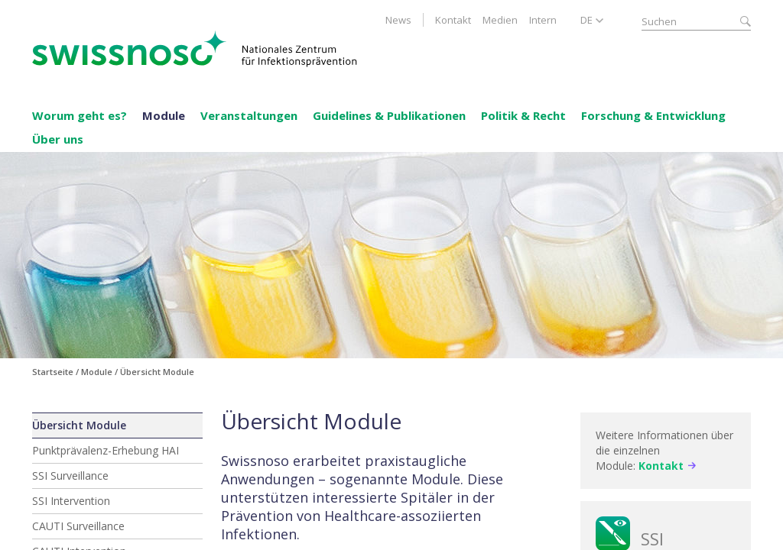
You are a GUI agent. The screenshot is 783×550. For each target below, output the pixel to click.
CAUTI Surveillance (78, 526)
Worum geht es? (79, 115)
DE (586, 20)
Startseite (52, 371)
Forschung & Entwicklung (653, 115)
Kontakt (453, 20)
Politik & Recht (523, 115)
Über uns (57, 139)
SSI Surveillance (70, 475)
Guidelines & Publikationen (389, 115)
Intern (543, 20)
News (398, 20)
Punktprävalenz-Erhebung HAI (105, 450)
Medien (500, 20)
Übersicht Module (79, 425)
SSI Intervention (71, 500)
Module (163, 115)
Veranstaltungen (248, 115)
